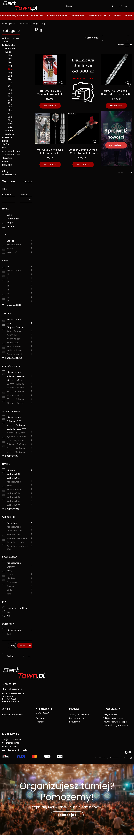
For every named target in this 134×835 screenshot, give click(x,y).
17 (8, 301)
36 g (10, 116)
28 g (10, 103)
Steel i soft (12, 252)
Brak (9, 323)
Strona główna (8, 23)
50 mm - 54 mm (15, 380)
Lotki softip (7, 137)
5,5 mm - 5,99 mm (16, 444)
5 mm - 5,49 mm (15, 440)
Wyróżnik (9, 134)
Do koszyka (50, 105)
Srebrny (11, 566)
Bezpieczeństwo (77, 718)
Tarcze (5, 41)
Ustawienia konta (10, 742)
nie (8, 615)
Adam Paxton (13, 338)
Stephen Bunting (15, 327)
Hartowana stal (14, 489)
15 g (10, 62)
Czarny (10, 574)
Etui (4, 147)
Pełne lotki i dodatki (16, 542)
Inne (9, 593)
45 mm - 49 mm (15, 395)
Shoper (127, 758)
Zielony (10, 586)
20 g (10, 75)
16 (8, 297)
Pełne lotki (12, 523)
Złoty (9, 570)
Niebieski (11, 578)
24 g (10, 89)
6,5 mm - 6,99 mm (16, 421)
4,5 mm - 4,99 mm (16, 436)
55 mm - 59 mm (15, 399)
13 (8, 285)
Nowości (6, 161)
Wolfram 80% (13, 497)
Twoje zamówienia (11, 739)
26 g (10, 96)
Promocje (7, 164)
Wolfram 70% (13, 493)
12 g (10, 58)
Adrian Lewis (13, 342)
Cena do (24, 194)
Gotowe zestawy (10, 38)
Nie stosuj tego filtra (17, 608)
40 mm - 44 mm (16, 376)
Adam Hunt (12, 335)
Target (10, 222)
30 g (10, 110)
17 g (10, 65)
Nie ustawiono (14, 244)
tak (8, 612)
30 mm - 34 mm (15, 387)
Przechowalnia (9, 746)
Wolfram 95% (13, 478)
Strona (121, 44)
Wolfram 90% (13, 474)
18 (8, 266)
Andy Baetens (14, 346)
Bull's (9, 214)
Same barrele (13, 534)
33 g (10, 113)
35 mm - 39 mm (15, 391)
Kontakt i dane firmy (12, 714)
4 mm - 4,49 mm (16, 432)
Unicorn (11, 226)
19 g (10, 72)
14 (8, 289)
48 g (10, 127)
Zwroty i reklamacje (79, 714)
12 (8, 282)
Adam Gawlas (14, 331)
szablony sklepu (102, 758)
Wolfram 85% (13, 501)
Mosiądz (11, 470)
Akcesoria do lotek (11, 154)
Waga (35, 23)
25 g (10, 93)
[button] (113, 6)
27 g (10, 99)
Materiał (9, 130)
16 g (10, 55)
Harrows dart (13, 218)
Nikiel (9, 485)
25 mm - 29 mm (15, 383)
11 (7, 278)
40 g (10, 123)
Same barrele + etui (17, 538)
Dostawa (40, 718)
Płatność (40, 721)
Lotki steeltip (24, 23)
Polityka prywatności (113, 718)
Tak (9, 634)
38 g (10, 120)
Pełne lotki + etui (15, 530)
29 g (10, 106)
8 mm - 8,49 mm (16, 452)
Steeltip (11, 240)
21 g (10, 79)
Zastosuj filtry (25, 645)
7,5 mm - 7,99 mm (16, 428)
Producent (10, 48)
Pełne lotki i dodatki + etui (17, 547)
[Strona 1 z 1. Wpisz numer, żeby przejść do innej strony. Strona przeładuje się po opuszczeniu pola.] (127, 44)
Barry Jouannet (14, 354)
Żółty (9, 589)
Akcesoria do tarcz (11, 151)
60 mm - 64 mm (15, 403)
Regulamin (74, 721)
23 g (10, 86)
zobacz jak (67, 814)
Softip (10, 248)
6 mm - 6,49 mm (16, 448)
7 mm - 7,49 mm (16, 425)
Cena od (6, 194)
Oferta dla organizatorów (115, 725)
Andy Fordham (14, 350)
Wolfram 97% (13, 504)
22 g (10, 82)
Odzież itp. (7, 158)
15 (8, 293)
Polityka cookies (111, 714)
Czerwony (12, 582)
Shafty (5, 144)
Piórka (5, 140)
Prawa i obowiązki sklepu (115, 721)
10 (8, 274)
